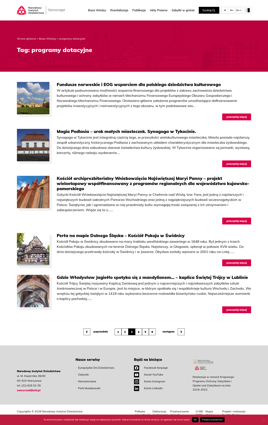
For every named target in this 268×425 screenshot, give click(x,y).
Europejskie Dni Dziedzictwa (96, 367)
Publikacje (139, 10)
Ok (195, 419)
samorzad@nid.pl (29, 390)
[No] (263, 419)
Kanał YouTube (148, 374)
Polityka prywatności (143, 413)
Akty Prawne (159, 10)
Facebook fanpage (151, 367)
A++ (238, 10)
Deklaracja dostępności (160, 413)
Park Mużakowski (89, 388)
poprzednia (95, 331)
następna (174, 331)
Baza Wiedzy (97, 10)
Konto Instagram (149, 381)
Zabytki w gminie (183, 10)
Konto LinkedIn (148, 388)
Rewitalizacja (119, 10)
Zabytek (83, 374)
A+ (231, 10)
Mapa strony (209, 413)
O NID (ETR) (199, 413)
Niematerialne (87, 381)
